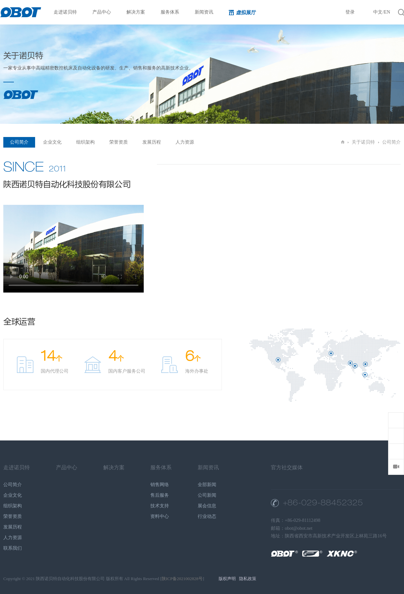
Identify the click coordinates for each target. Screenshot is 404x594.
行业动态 (207, 516)
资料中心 (159, 516)
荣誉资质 (118, 142)
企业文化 (52, 142)
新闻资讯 (207, 12)
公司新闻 (207, 495)
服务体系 (173, 12)
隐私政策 (247, 578)
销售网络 (159, 484)
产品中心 (104, 12)
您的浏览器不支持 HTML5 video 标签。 (73, 249)
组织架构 (85, 142)
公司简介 (19, 142)
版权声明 (227, 578)
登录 (350, 12)
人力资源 (185, 142)
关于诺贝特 (363, 142)
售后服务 (159, 495)
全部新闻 (207, 484)
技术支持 (159, 505)
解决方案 (138, 12)
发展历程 (151, 142)
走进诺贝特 (68, 12)
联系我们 (12, 548)
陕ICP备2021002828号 (182, 578)
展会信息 (207, 505)
